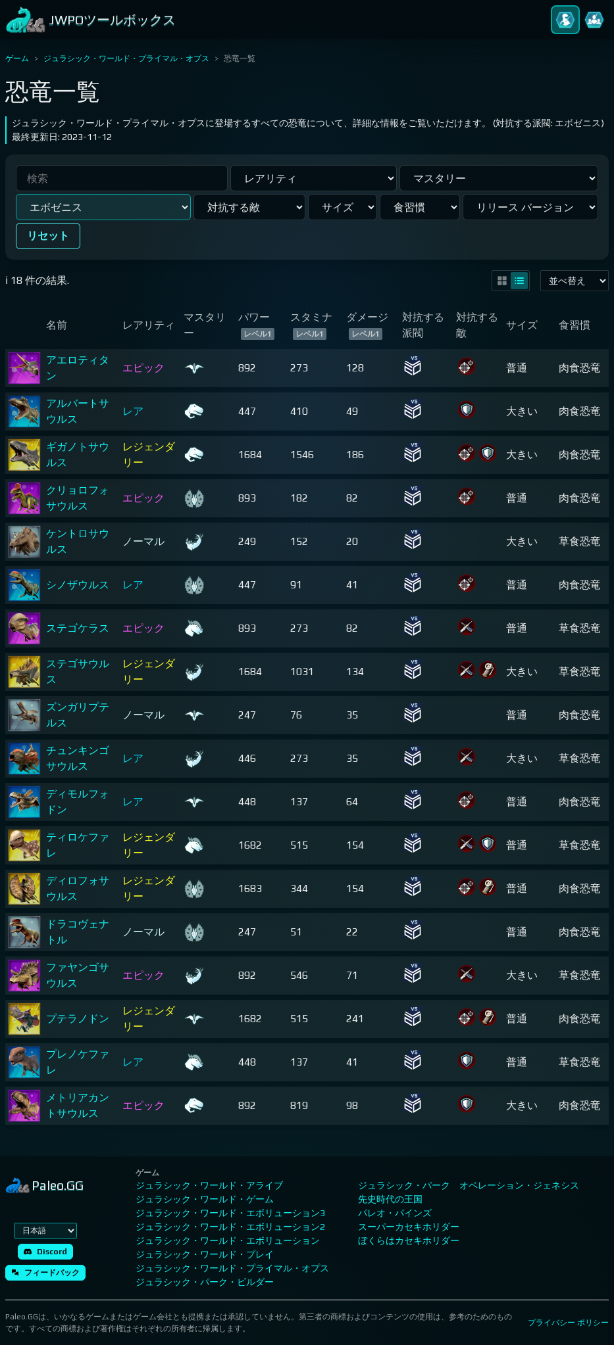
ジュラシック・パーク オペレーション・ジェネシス (468, 1185)
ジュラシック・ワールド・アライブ (209, 1185)
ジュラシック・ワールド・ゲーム (205, 1199)
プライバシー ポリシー (568, 1322)
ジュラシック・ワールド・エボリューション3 (230, 1213)
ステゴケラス (77, 628)
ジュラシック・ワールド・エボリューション (228, 1240)
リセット (48, 235)
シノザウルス (77, 584)
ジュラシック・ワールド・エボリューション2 (230, 1226)
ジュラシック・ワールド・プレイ (205, 1254)
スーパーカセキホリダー (408, 1226)
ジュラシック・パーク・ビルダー (205, 1282)
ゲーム (17, 58)
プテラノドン (77, 1018)
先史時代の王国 (390, 1199)
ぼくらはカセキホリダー (408, 1240)
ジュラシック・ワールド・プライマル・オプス (126, 58)
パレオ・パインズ (395, 1213)
